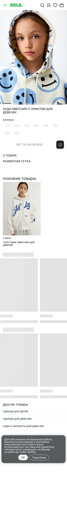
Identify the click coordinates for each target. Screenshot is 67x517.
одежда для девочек (17, 418)
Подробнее (39, 457)
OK (23, 457)
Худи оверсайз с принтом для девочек (28, 110)
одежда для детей (15, 411)
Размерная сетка (17, 161)
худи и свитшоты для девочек (23, 426)
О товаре (10, 155)
